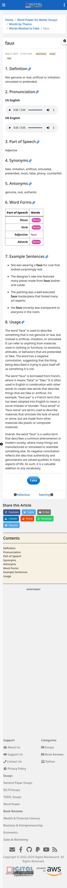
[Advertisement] (33, 625)
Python (48, 761)
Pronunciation (12, 552)
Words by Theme (20, 24)
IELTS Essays (11, 790)
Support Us (13, 754)
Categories (48, 740)
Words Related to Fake (24, 28)
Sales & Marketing (15, 840)
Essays (52, 54)
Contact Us (12, 761)
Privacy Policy (14, 769)
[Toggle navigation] (3, 5)
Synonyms (9, 560)
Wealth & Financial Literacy (21, 818)
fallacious (23, 495)
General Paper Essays (17, 783)
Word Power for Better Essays (37, 20)
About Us (11, 747)
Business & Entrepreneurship (23, 825)
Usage (7, 576)
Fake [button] (33, 480)
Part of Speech (12, 556)
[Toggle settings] (64, 5)
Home (9, 20)
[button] (65, 41)
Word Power (41, 54)
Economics (10, 832)
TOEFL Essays (12, 797)
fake (9, 58)
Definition (9, 548)
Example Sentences (15, 572)
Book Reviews (52, 754)
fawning (44, 495)
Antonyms (9, 564)
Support (9, 740)
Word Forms (10, 568)
